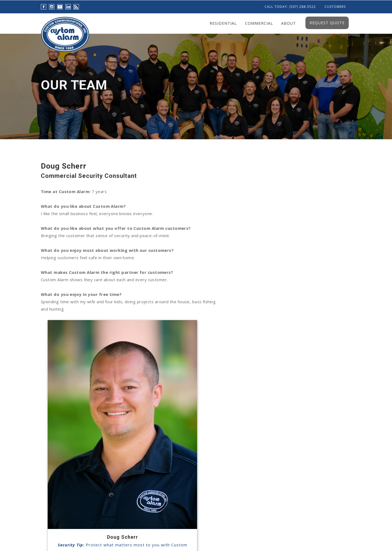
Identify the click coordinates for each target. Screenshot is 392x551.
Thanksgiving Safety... (200, 460)
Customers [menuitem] (335, 6)
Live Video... (190, 431)
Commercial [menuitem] (259, 23)
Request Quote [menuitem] (327, 22)
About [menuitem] (288, 23)
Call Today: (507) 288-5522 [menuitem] (290, 6)
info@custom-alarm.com (293, 449)
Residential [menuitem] (223, 23)
